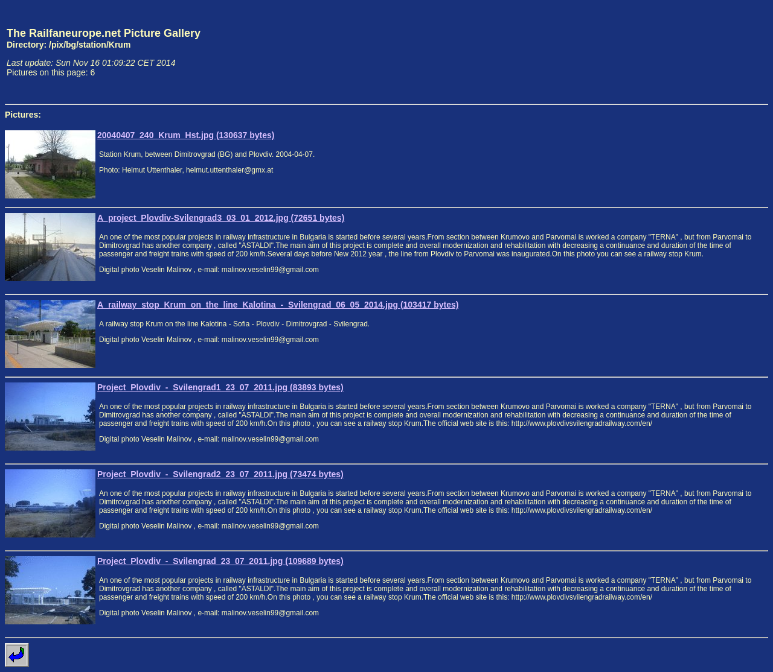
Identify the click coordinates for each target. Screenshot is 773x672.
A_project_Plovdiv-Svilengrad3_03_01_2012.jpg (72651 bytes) (220, 218)
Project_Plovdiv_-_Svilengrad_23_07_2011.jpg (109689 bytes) (220, 561)
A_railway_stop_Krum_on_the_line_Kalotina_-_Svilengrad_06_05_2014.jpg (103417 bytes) (277, 304)
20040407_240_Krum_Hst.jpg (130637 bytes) (185, 135)
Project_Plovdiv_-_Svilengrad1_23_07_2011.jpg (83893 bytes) (220, 387)
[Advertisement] (712, 52)
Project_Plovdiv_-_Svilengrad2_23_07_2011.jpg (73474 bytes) (220, 474)
